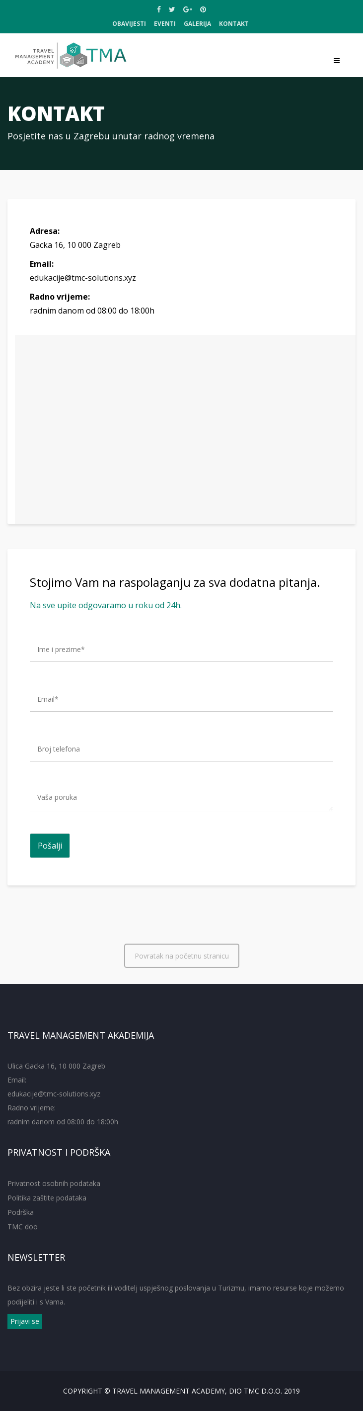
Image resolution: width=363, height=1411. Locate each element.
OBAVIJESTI (129, 23)
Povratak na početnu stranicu (182, 956)
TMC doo (22, 1226)
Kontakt (234, 23)
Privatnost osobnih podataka (53, 1183)
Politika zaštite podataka (46, 1197)
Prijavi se (24, 1321)
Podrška (20, 1212)
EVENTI (165, 23)
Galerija (197, 23)
